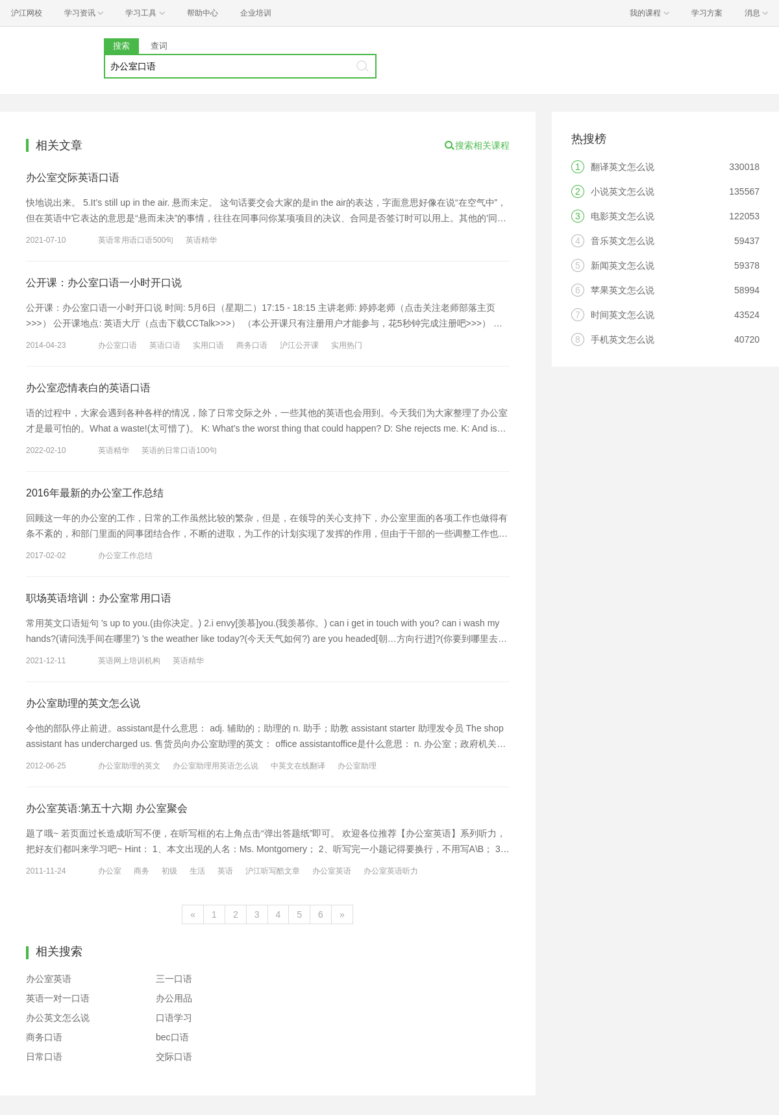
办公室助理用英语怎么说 (215, 765)
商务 (141, 871)
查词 (159, 46)
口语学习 (174, 1017)
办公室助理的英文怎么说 (83, 703)
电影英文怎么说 (622, 216)
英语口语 (164, 345)
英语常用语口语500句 (135, 240)
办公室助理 (357, 765)
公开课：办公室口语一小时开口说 (104, 282)
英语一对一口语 (58, 998)
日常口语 (44, 1056)
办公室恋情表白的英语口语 (88, 387)
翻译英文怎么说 (622, 167)
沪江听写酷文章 (272, 871)
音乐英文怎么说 (622, 241)
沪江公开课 (299, 345)
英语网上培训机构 (129, 660)
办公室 (109, 871)
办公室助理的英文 (129, 765)
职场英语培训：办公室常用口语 (98, 598)
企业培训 (255, 13)
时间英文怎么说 (622, 315)
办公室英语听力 (391, 871)
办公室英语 (331, 871)
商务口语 (251, 345)
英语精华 (201, 240)
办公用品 (174, 998)
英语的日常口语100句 (179, 450)
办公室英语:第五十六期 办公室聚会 (107, 808)
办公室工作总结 (125, 555)
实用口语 (208, 345)
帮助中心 (202, 13)
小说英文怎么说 (622, 191)
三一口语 (174, 979)
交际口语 (174, 1056)
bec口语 (172, 1037)
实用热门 (346, 345)
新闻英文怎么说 (622, 265)
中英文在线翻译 (298, 765)
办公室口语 (117, 345)
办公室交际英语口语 (72, 177)
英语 (225, 871)
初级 (169, 871)
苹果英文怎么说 (622, 290)
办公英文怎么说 (58, 1017)
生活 (197, 871)
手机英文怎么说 (622, 339)
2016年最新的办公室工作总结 (95, 492)
